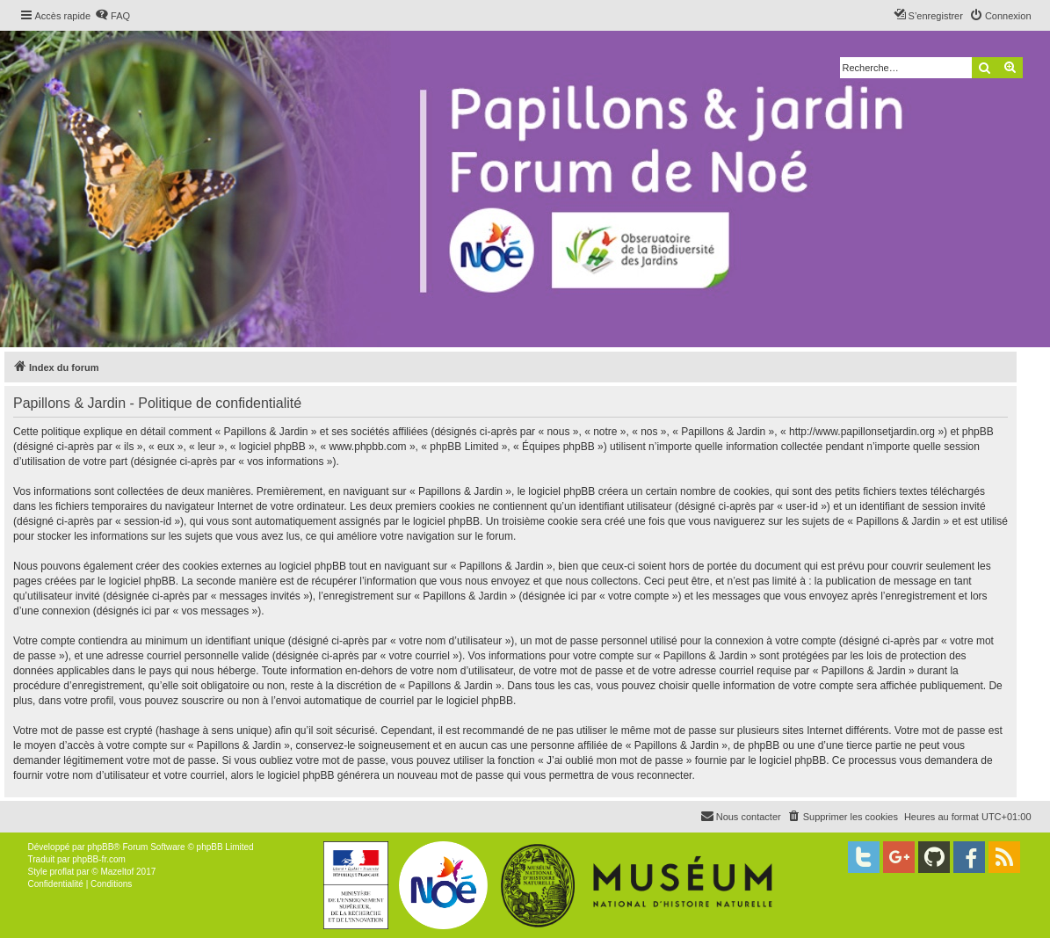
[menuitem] (112, 15)
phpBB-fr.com (99, 859)
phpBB (100, 847)
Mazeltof (117, 871)
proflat (62, 871)
